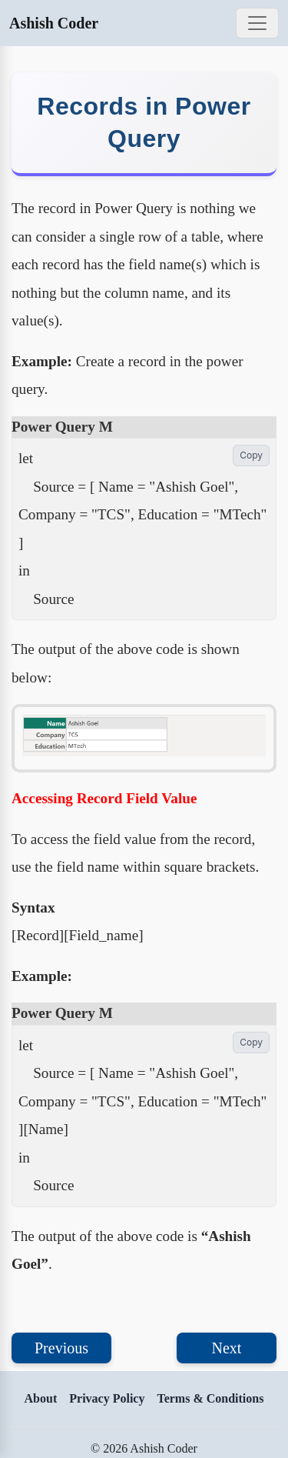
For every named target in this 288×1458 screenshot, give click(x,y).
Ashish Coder (53, 23)
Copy (251, 455)
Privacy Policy (106, 1398)
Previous (61, 1348)
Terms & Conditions (210, 1398)
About (41, 1398)
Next (227, 1348)
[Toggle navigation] (257, 23)
